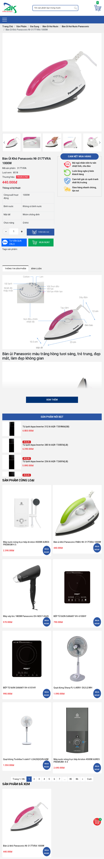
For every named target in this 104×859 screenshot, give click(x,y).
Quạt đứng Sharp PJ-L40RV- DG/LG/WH (73, 687)
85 (70, 779)
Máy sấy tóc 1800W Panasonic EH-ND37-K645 (26, 616)
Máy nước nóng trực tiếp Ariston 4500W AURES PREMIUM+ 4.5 (77, 760)
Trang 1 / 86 (19, 779)
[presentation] (4, 142)
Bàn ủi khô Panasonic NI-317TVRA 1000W (23, 846)
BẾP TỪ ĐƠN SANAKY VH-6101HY (19, 687)
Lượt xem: (7, 172)
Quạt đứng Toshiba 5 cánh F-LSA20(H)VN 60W (25, 759)
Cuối (89, 779)
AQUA (27, 442)
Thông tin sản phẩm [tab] (15, 268)
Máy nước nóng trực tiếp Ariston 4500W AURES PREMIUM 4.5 (26, 543)
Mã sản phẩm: (9, 168)
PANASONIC (23, 177)
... (65, 779)
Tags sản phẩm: (10, 249)
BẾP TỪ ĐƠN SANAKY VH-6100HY (70, 616)
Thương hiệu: (8, 177)
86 (77, 779)
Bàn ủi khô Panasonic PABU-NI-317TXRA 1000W (77, 542)
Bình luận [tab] (36, 268)
